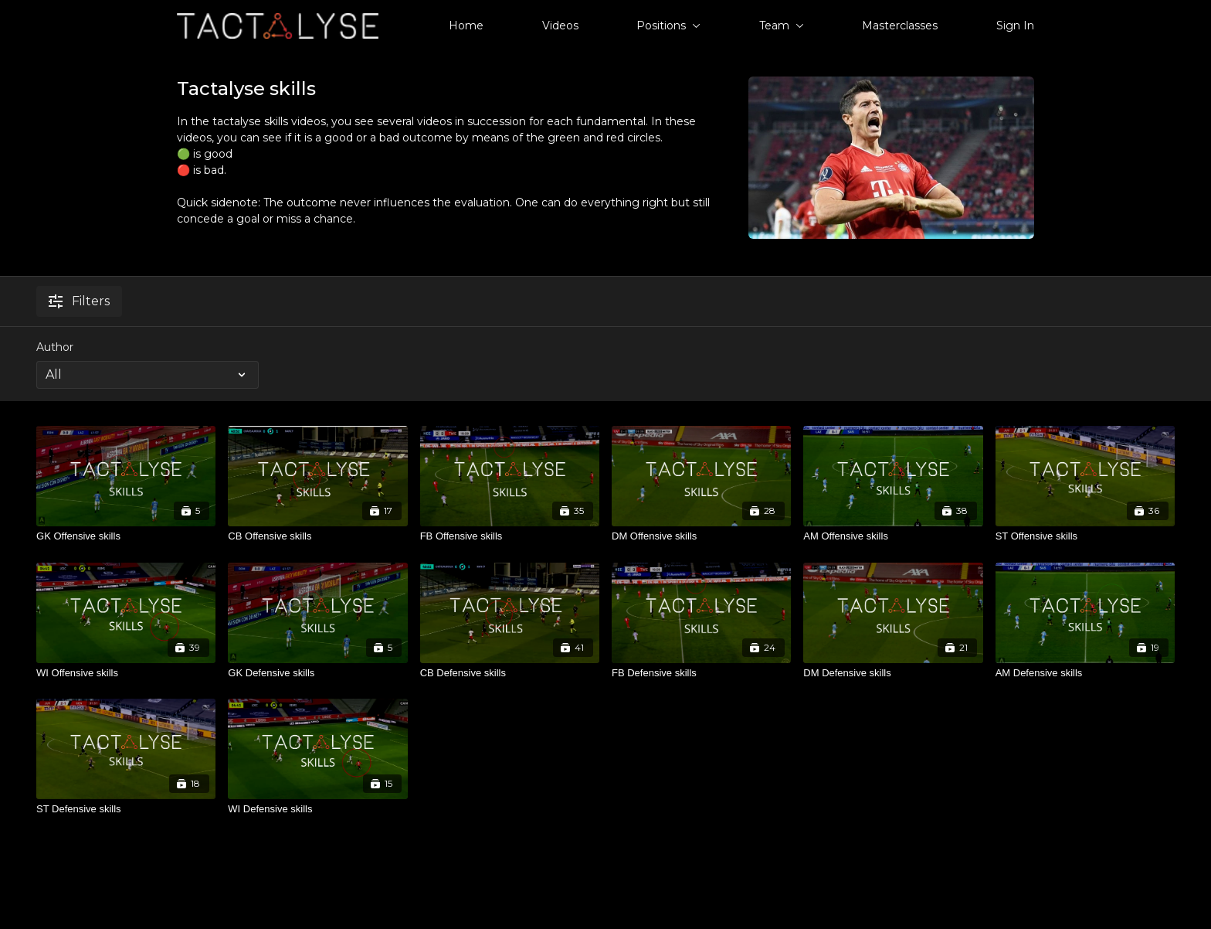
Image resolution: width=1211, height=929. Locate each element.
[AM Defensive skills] (1085, 673)
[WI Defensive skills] (317, 809)
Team (781, 25)
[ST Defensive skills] (125, 809)
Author (54, 347)
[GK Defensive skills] (317, 673)
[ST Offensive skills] (1085, 536)
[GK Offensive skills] (125, 536)
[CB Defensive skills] (509, 673)
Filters (79, 301)
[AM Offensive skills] (892, 536)
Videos (560, 25)
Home (466, 25)
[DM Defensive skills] (892, 673)
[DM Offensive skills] (701, 536)
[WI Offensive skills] (125, 673)
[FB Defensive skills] (701, 673)
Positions (668, 25)
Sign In (1015, 25)
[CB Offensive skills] (317, 536)
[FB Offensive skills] (509, 536)
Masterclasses (900, 25)
